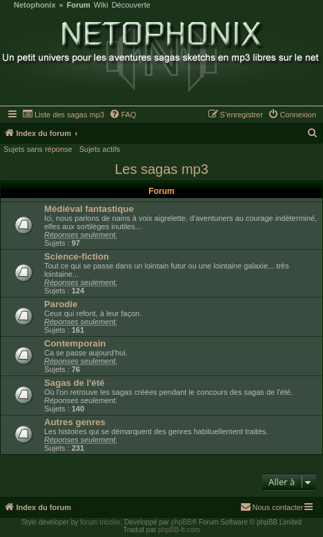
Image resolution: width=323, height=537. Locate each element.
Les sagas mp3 (161, 169)
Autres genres (75, 422)
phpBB (181, 522)
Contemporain (75, 343)
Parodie (60, 304)
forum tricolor (100, 522)
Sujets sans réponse (37, 149)
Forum (78, 5)
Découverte (131, 5)
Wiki (101, 5)
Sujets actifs (99, 149)
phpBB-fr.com (179, 530)
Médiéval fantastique (89, 209)
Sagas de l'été (74, 383)
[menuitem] (63, 114)
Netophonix (35, 5)
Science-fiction (76, 256)
